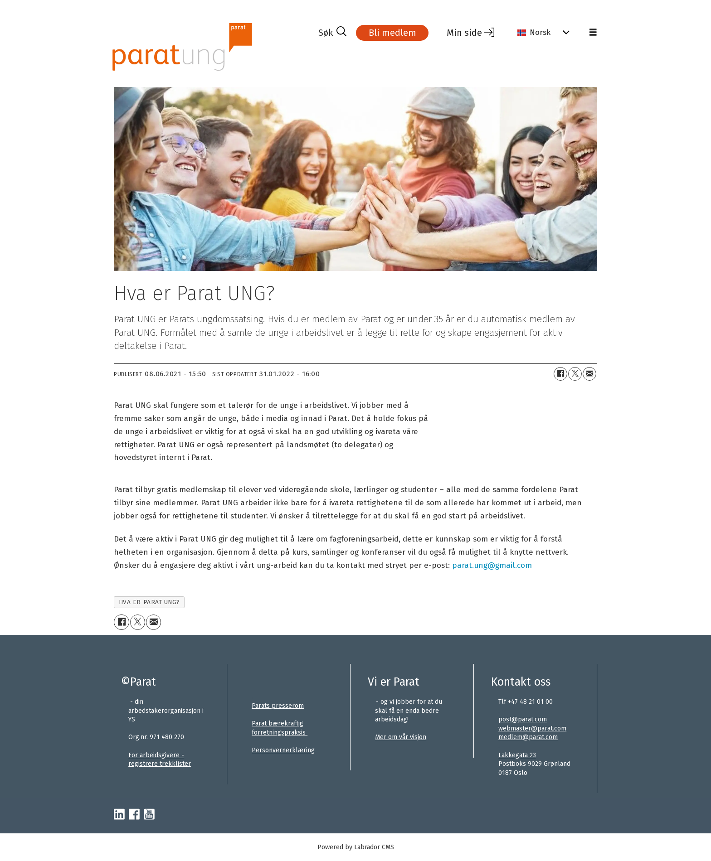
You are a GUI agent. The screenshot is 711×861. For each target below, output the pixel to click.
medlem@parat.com (528, 737)
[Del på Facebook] (560, 374)
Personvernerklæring (283, 750)
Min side (464, 32)
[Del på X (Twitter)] (575, 374)
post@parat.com (522, 719)
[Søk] (332, 33)
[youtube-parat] (149, 815)
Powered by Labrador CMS (355, 847)
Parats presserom (278, 706)
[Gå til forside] (182, 47)
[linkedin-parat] (119, 815)
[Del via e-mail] (589, 374)
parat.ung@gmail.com (492, 565)
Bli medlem (392, 32)
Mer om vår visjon (400, 737)
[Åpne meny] (593, 32)
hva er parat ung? (149, 602)
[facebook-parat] (134, 815)
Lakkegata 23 (517, 755)
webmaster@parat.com (532, 728)
